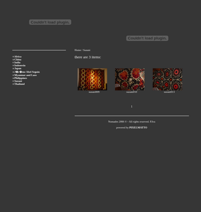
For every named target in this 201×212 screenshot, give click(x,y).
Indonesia (20, 65)
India (17, 62)
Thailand (19, 83)
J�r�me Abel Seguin (27, 71)
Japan (17, 68)
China (17, 59)
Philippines (20, 78)
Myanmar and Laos (25, 75)
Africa (17, 56)
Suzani (18, 81)
